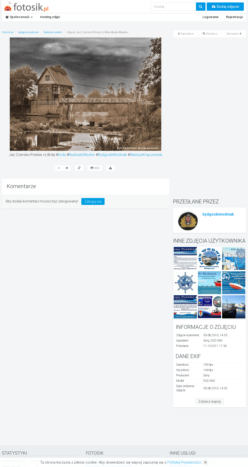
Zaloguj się (93, 201)
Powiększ (210, 33)
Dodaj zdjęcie (225, 7)
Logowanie (211, 17)
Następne (234, 33)
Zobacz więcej (209, 401)
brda (62, 154)
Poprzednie (186, 33)
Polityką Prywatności (184, 462)
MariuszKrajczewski (146, 154)
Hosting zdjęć (50, 17)
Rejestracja (234, 17)
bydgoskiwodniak (218, 214)
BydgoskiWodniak (112, 154)
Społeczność (19, 17)
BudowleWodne (82, 154)
